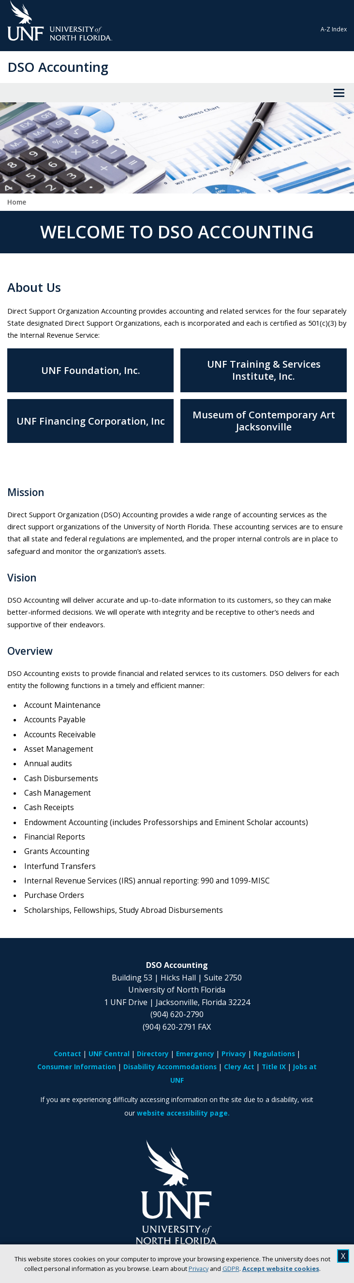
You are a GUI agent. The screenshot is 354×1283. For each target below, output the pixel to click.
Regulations (274, 1053)
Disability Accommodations (170, 1066)
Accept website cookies (280, 1268)
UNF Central (109, 1053)
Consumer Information (76, 1066)
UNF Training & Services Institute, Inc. (264, 370)
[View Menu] (339, 92)
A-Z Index (334, 29)
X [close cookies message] (343, 1256)
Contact (67, 1053)
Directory (153, 1053)
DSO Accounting (57, 67)
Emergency (195, 1053)
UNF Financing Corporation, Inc (90, 421)
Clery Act (239, 1066)
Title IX (274, 1066)
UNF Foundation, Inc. (90, 370)
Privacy (198, 1268)
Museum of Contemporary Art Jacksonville (263, 420)
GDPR (230, 1268)
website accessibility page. (183, 1112)
